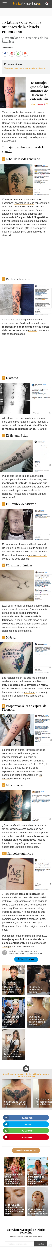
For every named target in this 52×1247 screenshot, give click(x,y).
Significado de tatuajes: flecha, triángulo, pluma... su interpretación (26, 1075)
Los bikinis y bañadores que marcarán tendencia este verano (36, 1179)
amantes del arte (37, 555)
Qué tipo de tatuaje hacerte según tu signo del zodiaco (38, 1021)
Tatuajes (6, 946)
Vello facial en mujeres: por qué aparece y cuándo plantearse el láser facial (14, 1209)
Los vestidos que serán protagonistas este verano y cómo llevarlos (14, 1179)
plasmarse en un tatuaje (15, 116)
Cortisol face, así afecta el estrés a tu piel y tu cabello (38, 1211)
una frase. (29, 692)
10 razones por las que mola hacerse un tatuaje (11, 1021)
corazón (32, 330)
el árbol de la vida (24, 203)
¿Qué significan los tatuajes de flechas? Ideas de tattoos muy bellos (13, 1053)
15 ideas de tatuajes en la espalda (35, 989)
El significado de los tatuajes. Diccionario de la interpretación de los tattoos (12, 987)
